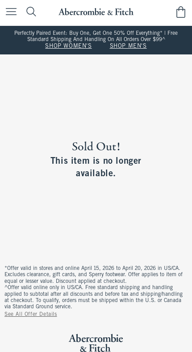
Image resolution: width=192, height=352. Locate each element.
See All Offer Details (30, 314)
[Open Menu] (9, 12)
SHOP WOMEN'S (68, 46)
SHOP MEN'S (128, 46)
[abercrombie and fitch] (95, 12)
